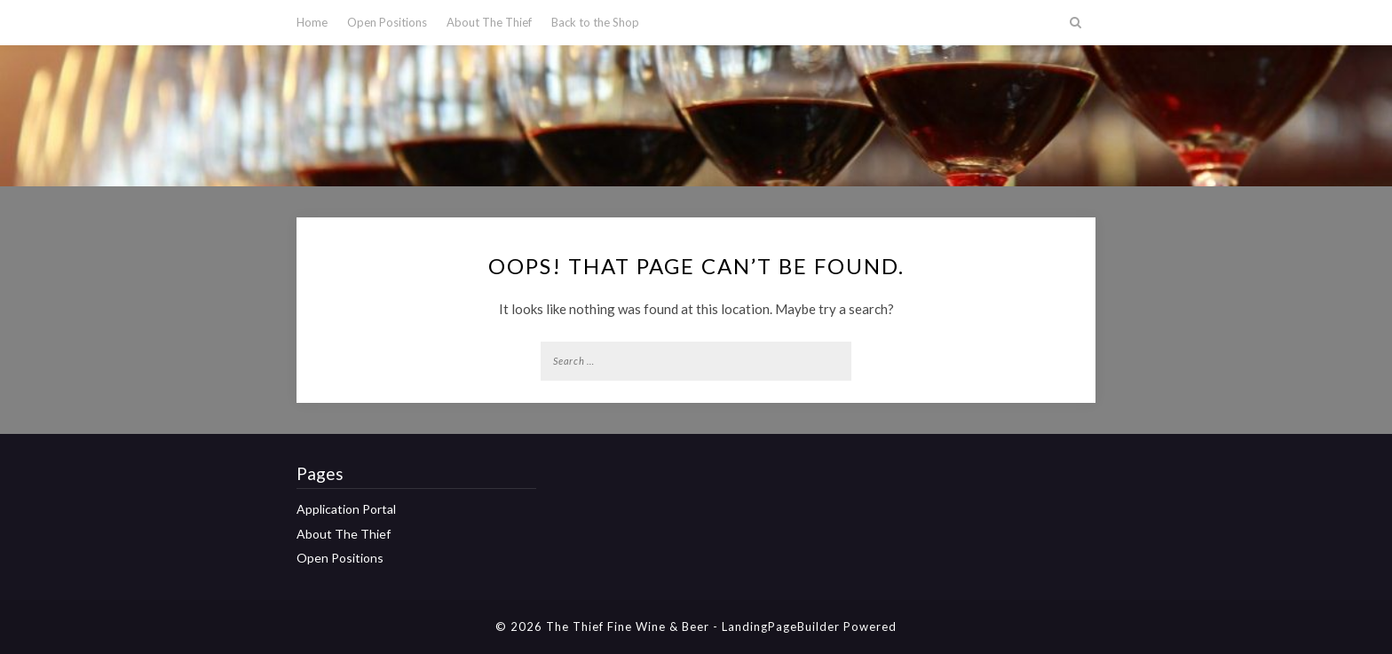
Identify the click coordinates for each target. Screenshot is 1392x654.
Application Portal (346, 508)
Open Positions (387, 22)
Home (312, 22)
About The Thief (489, 22)
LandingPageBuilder (781, 626)
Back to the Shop (595, 22)
